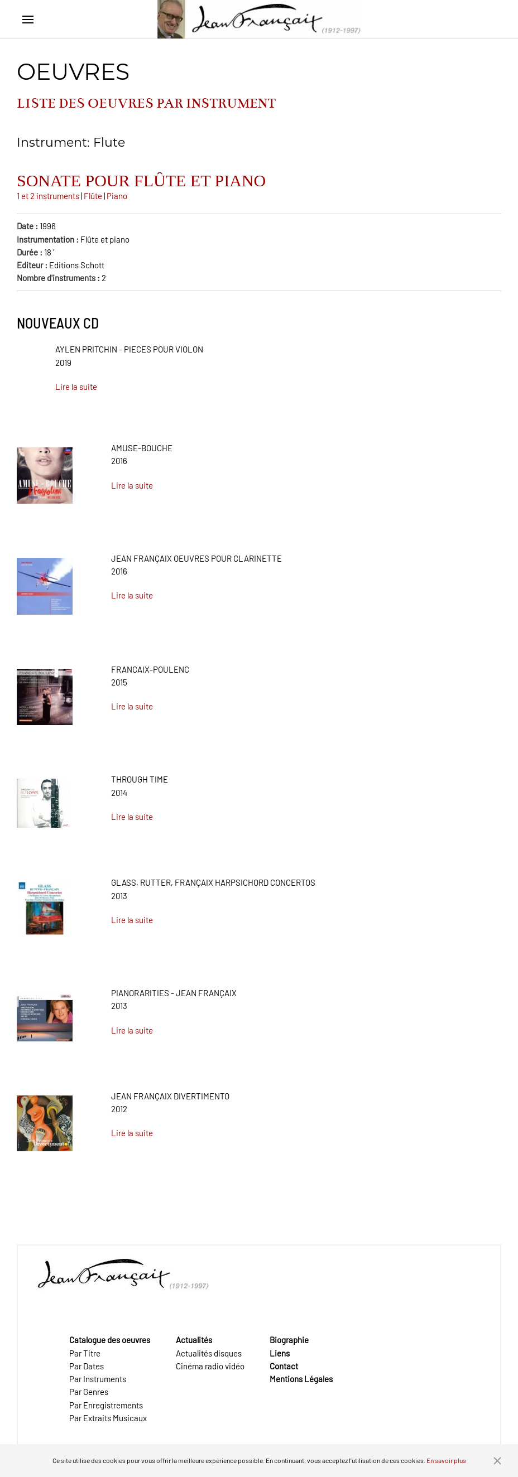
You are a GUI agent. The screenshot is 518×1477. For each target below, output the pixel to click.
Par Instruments (97, 1379)
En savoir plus (446, 1460)
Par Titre (84, 1353)
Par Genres (88, 1392)
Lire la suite (76, 387)
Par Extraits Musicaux (108, 1418)
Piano (117, 196)
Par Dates (86, 1366)
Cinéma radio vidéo (210, 1366)
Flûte (93, 196)
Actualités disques (209, 1353)
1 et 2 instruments (48, 196)
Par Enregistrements (106, 1405)
